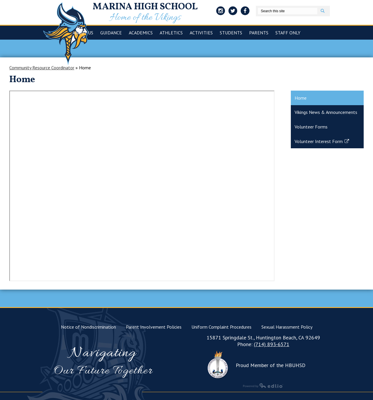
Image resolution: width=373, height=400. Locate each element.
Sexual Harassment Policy (286, 327)
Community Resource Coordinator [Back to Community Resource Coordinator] (41, 68)
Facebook (245, 11)
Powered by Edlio (263, 385)
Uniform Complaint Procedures (221, 327)
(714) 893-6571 (271, 344)
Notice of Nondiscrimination (88, 327)
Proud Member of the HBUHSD (270, 365)
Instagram (220, 11)
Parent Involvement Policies (154, 327)
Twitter (232, 11)
